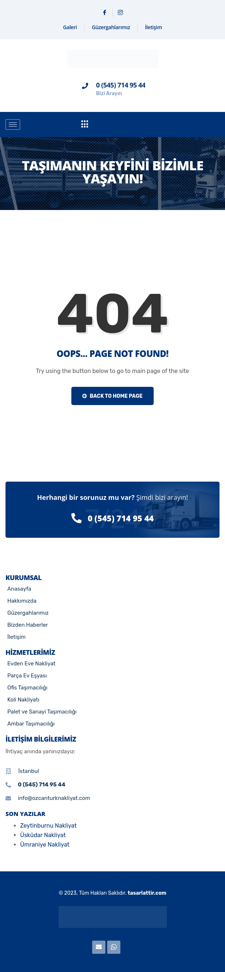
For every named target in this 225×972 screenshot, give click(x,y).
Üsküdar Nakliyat (43, 835)
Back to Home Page (112, 396)
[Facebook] (105, 12)
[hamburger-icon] (12, 124)
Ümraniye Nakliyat (45, 844)
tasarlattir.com (147, 893)
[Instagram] (120, 12)
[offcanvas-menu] (85, 124)
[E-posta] (98, 947)
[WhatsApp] (113, 947)
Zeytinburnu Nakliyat (48, 825)
